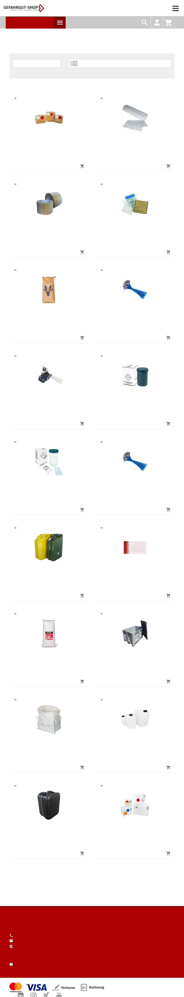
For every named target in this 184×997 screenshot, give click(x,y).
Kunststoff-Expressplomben (101, 270)
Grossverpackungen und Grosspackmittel (101, 614)
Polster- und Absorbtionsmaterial (15, 270)
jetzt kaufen (51, 166)
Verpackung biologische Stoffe (101, 184)
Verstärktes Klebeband (15, 184)
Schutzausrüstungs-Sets (101, 442)
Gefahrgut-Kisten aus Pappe (15, 98)
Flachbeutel (101, 98)
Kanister (15, 528)
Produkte (60, 22)
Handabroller (15, 356)
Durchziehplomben (101, 528)
